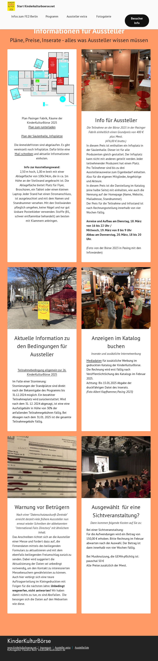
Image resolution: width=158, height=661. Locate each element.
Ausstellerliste (82, 654)
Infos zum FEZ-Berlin (24, 16)
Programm (52, 16)
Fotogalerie (104, 16)
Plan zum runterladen (42, 134)
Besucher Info (137, 20)
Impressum (45, 654)
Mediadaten (94, 367)
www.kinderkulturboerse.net (22, 654)
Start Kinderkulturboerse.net (36, 6)
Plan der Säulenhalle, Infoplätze (42, 143)
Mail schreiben (24, 161)
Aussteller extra (77, 16)
